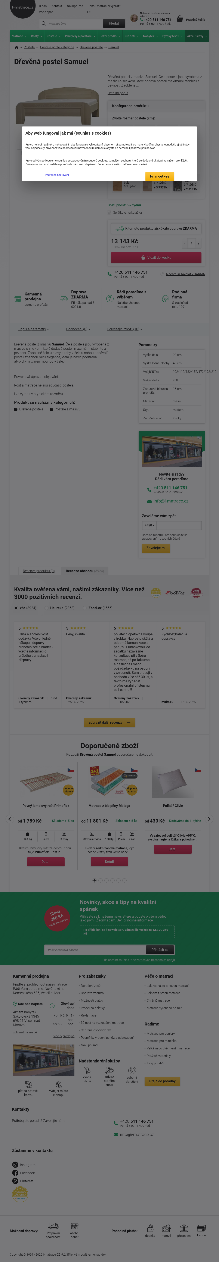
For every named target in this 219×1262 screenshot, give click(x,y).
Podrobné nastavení (57, 174)
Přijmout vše (159, 176)
